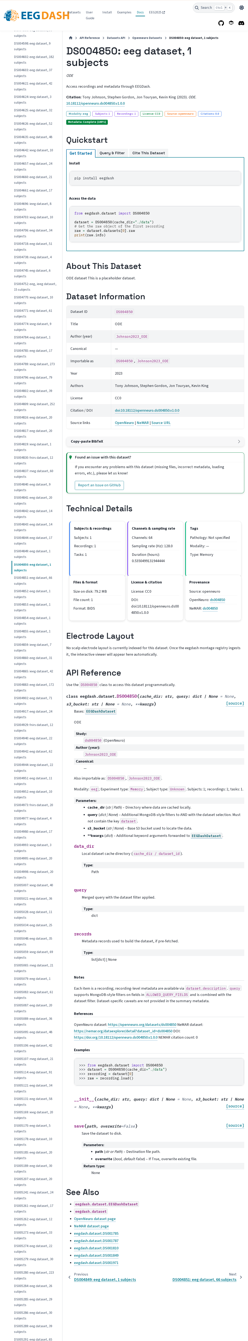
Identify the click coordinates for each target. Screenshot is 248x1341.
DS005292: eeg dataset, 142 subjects (34, 859)
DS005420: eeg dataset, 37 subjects (33, 1180)
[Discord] (241, 23)
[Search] (214, 8)
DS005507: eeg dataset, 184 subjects (34, 1314)
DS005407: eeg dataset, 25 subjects (33, 1100)
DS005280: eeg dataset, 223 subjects (34, 779)
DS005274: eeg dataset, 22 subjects (33, 753)
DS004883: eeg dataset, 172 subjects (34, 191)
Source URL (160, 422)
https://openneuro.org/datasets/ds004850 (142, 1024)
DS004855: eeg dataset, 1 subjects (32, 138)
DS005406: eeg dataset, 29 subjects (33, 1087)
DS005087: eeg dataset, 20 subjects (33, 512)
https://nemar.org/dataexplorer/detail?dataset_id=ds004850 (123, 1031)
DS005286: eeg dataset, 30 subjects (33, 819)
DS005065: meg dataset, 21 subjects (33, 472)
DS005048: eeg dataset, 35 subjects (33, 445)
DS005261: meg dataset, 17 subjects (33, 713)
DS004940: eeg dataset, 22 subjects (33, 245)
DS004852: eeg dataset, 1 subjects (32, 98)
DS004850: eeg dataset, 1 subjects (32, 71)
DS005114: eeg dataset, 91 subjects (33, 579)
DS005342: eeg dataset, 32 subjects (33, 940)
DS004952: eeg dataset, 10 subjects (33, 298)
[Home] (70, 38)
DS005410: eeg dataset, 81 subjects (33, 1127)
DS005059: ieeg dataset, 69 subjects (33, 459)
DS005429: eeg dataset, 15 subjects (33, 1193)
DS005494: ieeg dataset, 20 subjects (33, 1274)
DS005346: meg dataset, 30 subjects (33, 980)
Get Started (80, 153)
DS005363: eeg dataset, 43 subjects (33, 1007)
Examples (124, 12)
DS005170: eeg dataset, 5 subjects (32, 632)
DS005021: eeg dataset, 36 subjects (33, 405)
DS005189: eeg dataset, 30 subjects (33, 673)
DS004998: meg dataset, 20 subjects (33, 379)
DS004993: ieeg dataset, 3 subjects (32, 352)
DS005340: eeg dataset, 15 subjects (33, 926)
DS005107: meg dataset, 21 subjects (33, 566)
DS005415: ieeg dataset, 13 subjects (33, 1153)
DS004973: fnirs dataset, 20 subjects (33, 312)
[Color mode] (241, 8)
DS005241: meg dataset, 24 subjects (33, 699)
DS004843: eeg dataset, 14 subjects (33, 31)
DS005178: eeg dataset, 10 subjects (33, 646)
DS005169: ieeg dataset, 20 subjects (33, 619)
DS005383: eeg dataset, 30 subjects (33, 1020)
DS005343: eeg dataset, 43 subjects (33, 953)
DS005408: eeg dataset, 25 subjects (33, 1113)
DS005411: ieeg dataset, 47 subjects (33, 1140)
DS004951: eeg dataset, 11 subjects (33, 285)
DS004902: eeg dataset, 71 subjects (33, 205)
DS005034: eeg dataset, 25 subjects (33, 432)
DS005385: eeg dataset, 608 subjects (34, 1033)
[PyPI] (231, 23)
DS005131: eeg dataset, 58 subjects (33, 606)
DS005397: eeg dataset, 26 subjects (33, 1047)
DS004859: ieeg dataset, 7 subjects (32, 151)
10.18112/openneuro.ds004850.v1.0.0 (95, 103)
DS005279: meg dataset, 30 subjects (33, 766)
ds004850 (217, 599)
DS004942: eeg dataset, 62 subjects (33, 258)
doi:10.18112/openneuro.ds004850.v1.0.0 (146, 410)
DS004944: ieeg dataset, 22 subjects (33, 272)
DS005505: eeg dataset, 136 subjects (34, 1287)
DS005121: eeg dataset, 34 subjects (33, 592)
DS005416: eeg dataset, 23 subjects (33, 1167)
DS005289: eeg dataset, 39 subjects (33, 833)
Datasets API (116, 38)
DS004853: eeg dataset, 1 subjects (32, 111)
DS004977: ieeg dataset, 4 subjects (32, 325)
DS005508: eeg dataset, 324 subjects (34, 1327)
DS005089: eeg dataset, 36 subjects (33, 525)
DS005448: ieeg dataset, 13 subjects (33, 1207)
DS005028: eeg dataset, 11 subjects (33, 419)
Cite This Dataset (148, 152)
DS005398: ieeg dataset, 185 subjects (34, 1060)
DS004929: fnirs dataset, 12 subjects (33, 232)
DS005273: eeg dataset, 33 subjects (33, 739)
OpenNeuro (124, 422)
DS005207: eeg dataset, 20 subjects (33, 686)
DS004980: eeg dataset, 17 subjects (33, 338)
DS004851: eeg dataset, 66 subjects (33, 85)
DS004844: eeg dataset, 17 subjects (33, 45)
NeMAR (142, 422)
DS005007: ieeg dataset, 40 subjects (33, 392)
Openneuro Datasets (147, 38)
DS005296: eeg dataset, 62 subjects (33, 886)
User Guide (90, 15)
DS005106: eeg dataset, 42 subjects (33, 552)
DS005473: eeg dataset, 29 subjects (33, 1220)
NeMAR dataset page (91, 1226)
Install (107, 12)
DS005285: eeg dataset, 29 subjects (33, 806)
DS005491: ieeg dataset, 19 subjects (33, 1260)
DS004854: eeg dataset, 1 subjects (32, 125)
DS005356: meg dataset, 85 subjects (33, 993)
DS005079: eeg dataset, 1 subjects (32, 485)
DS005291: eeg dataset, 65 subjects (33, 846)
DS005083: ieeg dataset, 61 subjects (33, 499)
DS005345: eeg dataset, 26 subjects (33, 966)
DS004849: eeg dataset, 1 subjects (32, 58)
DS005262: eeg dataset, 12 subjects (33, 726)
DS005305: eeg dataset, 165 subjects (34, 900)
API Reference (89, 38)
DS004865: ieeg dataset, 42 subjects (33, 178)
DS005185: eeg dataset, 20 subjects (33, 659)
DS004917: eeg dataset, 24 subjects (33, 218)
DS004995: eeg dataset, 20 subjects (33, 365)
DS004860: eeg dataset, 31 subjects (33, 165)
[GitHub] (221, 23)
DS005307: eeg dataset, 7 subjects (32, 913)
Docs (140, 12)
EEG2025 (155, 12)
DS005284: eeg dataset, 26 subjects (33, 793)
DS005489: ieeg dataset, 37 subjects (33, 1247)
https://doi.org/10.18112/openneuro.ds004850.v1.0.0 (115, 1037)
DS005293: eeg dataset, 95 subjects (33, 873)
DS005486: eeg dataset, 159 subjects (34, 1234)
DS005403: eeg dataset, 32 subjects (33, 1073)
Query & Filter (111, 152)
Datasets (74, 12)
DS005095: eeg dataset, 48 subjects (33, 539)
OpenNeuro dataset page (94, 1219)
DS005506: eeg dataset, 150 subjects (34, 1300)
